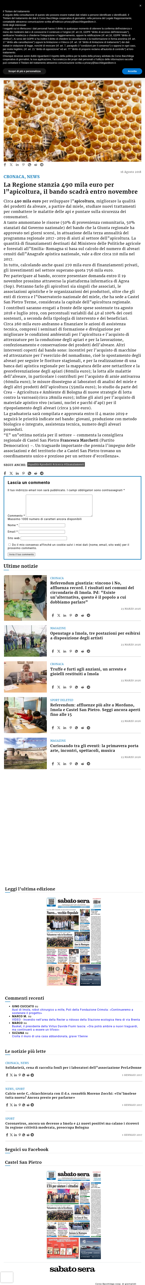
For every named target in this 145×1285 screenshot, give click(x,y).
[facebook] (5, 164)
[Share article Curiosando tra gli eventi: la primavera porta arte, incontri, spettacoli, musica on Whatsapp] (77, 764)
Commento (16, 515)
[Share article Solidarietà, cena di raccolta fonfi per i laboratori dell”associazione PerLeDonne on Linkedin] (16, 1075)
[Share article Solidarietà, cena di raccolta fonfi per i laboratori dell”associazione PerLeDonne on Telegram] (33, 1075)
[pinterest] (23, 164)
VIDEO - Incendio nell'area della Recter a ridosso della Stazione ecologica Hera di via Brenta (76, 1019)
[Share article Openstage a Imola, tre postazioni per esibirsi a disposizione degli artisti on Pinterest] (71, 651)
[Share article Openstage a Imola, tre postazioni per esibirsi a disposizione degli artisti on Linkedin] (65, 651)
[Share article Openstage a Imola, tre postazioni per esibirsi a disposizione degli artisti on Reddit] (83, 651)
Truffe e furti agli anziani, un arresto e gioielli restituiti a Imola (88, 671)
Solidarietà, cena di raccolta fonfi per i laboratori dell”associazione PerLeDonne (73, 1068)
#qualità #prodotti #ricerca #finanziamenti (56, 464)
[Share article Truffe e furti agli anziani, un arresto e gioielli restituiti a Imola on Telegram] (89, 687)
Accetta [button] (132, 71)
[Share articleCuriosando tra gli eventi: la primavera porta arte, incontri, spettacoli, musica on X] (59, 764)
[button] (140, 5)
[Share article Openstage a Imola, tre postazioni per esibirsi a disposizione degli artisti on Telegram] (89, 651)
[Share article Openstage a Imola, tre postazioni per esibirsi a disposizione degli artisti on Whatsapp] (77, 651)
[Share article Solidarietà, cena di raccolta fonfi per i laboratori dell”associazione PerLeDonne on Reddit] (28, 1075)
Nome (13, 525)
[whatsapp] (29, 164)
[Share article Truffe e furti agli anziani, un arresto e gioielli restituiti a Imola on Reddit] (83, 687)
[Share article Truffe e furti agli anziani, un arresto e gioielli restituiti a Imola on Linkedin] (65, 687)
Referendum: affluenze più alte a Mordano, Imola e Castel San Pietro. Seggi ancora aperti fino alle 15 (95, 710)
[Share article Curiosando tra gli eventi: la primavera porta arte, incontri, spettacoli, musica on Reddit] (83, 764)
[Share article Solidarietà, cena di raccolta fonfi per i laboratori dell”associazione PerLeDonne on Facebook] (7, 1075)
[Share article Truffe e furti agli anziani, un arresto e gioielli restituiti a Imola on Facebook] (53, 687)
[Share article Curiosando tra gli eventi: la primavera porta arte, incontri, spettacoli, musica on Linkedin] (65, 764)
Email (13, 531)
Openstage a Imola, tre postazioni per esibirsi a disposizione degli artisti (95, 635)
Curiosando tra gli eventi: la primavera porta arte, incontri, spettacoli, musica (94, 748)
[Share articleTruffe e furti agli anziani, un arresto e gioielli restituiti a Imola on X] (59, 687)
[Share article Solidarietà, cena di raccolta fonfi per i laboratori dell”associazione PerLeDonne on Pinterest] (20, 1075)
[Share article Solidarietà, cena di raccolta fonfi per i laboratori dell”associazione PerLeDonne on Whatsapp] (24, 1075)
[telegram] (42, 164)
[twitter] (11, 164)
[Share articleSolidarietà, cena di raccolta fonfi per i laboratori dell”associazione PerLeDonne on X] (12, 1075)
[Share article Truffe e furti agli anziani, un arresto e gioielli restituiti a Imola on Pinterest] (71, 687)
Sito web (14, 538)
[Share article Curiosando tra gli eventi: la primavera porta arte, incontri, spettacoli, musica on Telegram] (89, 764)
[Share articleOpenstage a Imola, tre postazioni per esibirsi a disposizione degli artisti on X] (59, 651)
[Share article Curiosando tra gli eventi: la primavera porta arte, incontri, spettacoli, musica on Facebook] (53, 764)
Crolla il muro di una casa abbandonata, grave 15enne (50, 1036)
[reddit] (35, 164)
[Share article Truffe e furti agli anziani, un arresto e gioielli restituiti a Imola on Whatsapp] (77, 687)
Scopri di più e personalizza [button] (24, 71)
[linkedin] (17, 164)
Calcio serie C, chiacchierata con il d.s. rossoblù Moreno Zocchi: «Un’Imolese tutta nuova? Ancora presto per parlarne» (70, 1096)
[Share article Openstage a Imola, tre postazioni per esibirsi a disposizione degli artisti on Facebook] (53, 651)
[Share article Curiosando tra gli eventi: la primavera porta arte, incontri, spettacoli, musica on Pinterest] (71, 764)
